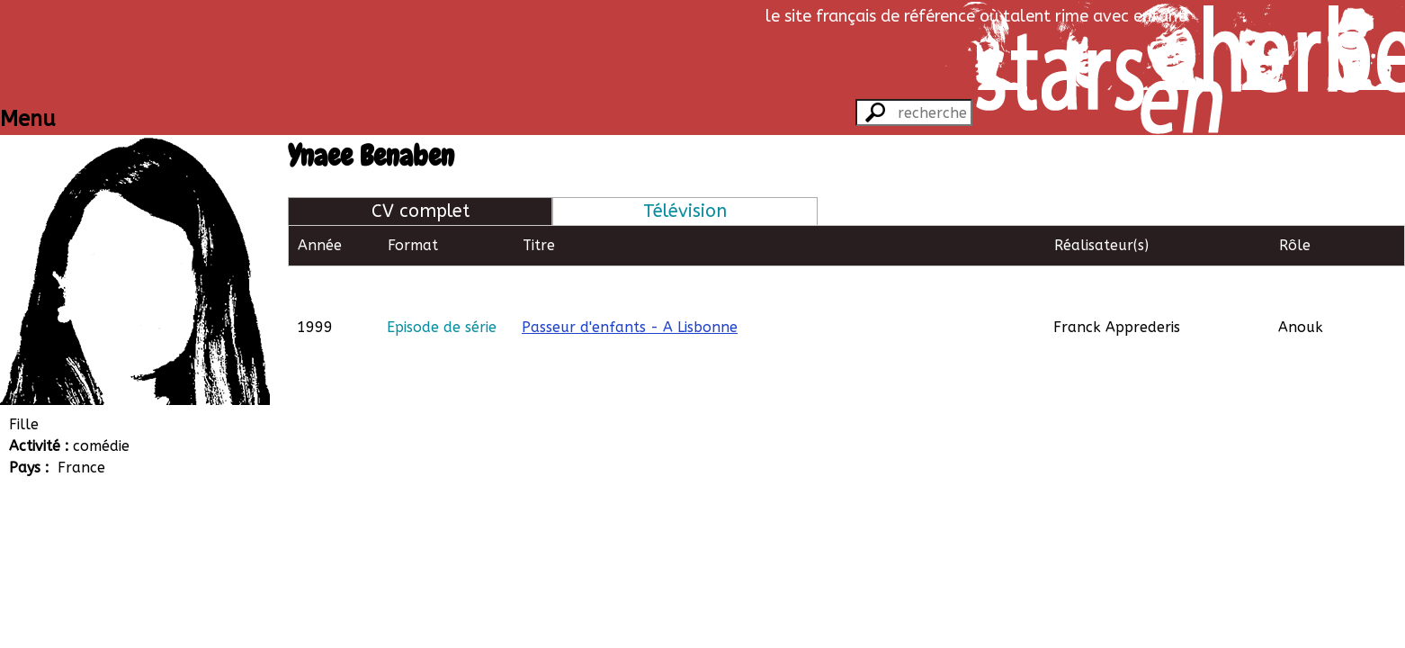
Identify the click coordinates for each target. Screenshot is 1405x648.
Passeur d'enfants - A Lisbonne (630, 285)
